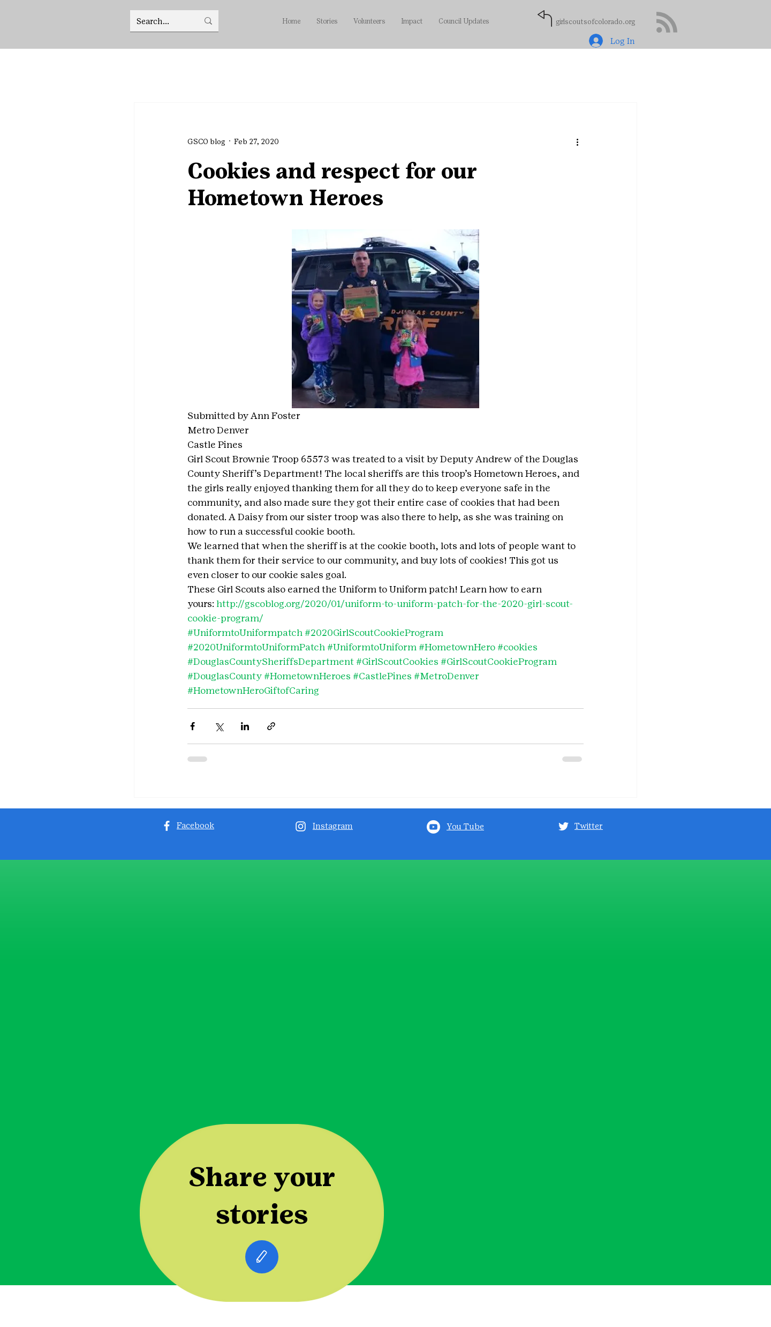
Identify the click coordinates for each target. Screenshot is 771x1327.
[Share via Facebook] (192, 726)
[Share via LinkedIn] (245, 726)
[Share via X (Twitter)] (219, 726)
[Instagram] (300, 826)
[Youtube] (433, 827)
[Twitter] (563, 826)
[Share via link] (271, 726)
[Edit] (261, 1256)
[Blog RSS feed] (666, 23)
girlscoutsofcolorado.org (595, 22)
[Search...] (159, 21)
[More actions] (577, 141)
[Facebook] (166, 826)
